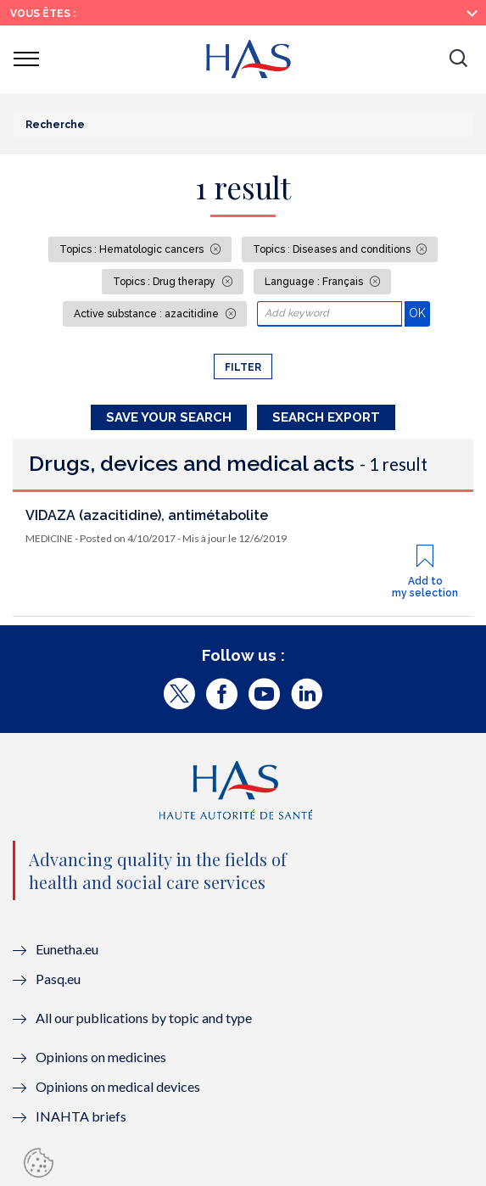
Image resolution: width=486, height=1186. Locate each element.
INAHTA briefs (81, 1116)
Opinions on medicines (101, 1057)
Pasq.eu (58, 979)
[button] (458, 59)
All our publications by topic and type (144, 1018)
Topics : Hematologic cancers (132, 249)
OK (419, 312)
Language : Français (315, 282)
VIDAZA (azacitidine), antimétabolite (146, 515)
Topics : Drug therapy (165, 282)
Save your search (169, 417)
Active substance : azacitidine (147, 314)
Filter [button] (243, 367)
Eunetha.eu (67, 949)
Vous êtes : (42, 14)
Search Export (326, 417)
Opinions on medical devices (118, 1086)
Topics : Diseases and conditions (333, 249)
